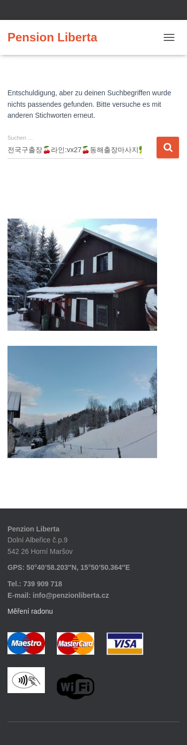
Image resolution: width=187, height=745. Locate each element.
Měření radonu (30, 611)
